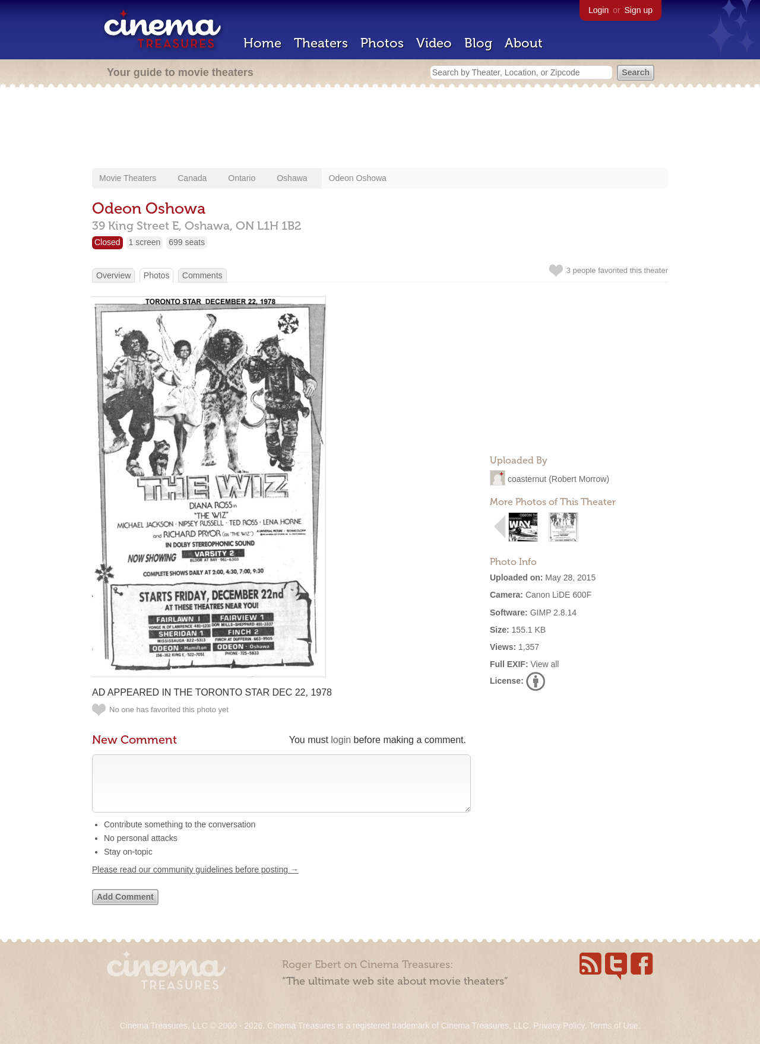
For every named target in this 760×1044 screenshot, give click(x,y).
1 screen (145, 242)
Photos (382, 43)
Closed (107, 242)
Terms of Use (613, 1025)
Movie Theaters (127, 178)
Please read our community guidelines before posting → (195, 881)
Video (434, 43)
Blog (478, 43)
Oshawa (292, 178)
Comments (202, 275)
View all (544, 664)
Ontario (241, 178)
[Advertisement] (380, 129)
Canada (192, 178)
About (524, 43)
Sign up (639, 10)
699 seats (187, 242)
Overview (113, 275)
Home (262, 43)
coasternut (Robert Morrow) (558, 479)
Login (598, 10)
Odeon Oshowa (358, 178)
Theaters (321, 43)
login (341, 740)
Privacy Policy (558, 1025)
